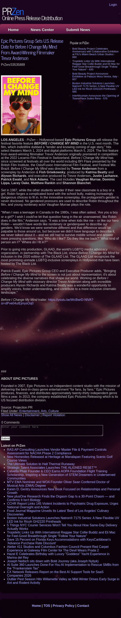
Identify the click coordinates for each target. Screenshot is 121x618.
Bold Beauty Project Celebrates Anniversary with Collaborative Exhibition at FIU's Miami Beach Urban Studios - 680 (95, 53)
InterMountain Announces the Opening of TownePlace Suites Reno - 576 (95, 97)
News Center (42, 30)
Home (13, 30)
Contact (83, 605)
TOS (46, 605)
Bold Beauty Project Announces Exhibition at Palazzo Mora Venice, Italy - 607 (95, 76)
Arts (43, 411)
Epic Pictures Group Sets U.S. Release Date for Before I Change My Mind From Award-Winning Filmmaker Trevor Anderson (32, 49)
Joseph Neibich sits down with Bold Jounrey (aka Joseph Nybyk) (53, 561)
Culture (53, 411)
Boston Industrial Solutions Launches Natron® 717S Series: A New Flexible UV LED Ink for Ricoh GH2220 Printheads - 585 (95, 87)
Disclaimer (32, 415)
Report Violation (53, 415)
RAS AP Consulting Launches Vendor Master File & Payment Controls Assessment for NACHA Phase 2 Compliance (57, 451)
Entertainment (29, 411)
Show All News (11, 415)
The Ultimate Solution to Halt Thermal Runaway (41, 464)
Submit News (78, 30)
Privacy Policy (64, 605)
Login (113, 4)
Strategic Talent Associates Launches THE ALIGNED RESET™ (52, 467)
